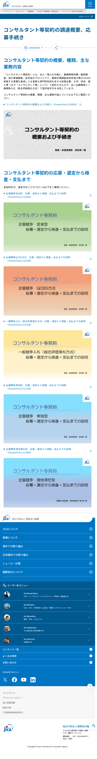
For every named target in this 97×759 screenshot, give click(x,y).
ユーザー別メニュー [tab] (15, 585)
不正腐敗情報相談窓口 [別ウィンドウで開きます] (13, 712)
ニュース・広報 (11, 563)
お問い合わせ (9, 662)
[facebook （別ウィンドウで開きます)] (14, 679)
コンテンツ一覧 (11, 649)
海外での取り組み (13, 546)
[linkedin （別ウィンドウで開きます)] (33, 679)
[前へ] (88, 11)
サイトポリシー (10, 692)
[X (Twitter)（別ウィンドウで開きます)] (5, 680)
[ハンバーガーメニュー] (90, 3)
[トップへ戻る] (89, 686)
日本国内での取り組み (15, 555)
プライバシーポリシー (13, 697)
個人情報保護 (9, 702)
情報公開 (7, 707)
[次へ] (92, 11)
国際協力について (13, 572)
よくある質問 (9, 656)
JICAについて (84, 16)
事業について (10, 537)
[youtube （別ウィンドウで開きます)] (23, 680)
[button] (33, 47)
